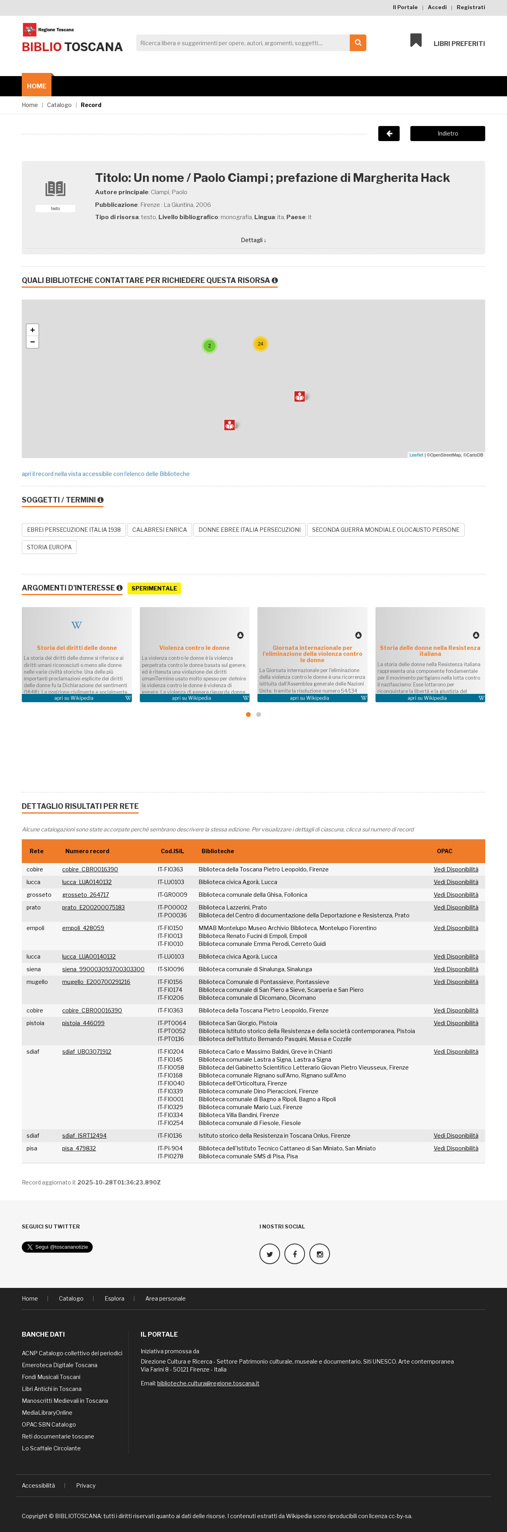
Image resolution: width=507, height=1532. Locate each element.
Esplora (114, 1298)
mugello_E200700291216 (96, 981)
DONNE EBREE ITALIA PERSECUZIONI (249, 529)
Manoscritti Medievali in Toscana (65, 1400)
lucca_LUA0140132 (87, 882)
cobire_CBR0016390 (90, 869)
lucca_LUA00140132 (89, 956)
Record (91, 104)
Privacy (85, 1485)
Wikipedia (82, 698)
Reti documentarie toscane (58, 1436)
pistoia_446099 (83, 1023)
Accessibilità (38, 1485)
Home (36, 86)
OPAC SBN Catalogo (49, 1424)
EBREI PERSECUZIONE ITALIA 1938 (74, 529)
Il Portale (405, 7)
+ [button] (32, 330)
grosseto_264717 (85, 894)
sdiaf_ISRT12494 (84, 1135)
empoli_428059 (83, 928)
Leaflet (416, 455)
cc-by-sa (400, 1516)
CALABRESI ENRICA (159, 529)
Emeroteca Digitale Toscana (59, 1365)
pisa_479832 (79, 1148)
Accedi (437, 7)
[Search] (249, 42)
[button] (248, 714)
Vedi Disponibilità (456, 869)
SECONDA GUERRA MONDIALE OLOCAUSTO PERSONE (385, 529)
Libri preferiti (447, 40)
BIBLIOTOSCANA (78, 1516)
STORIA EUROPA (49, 547)
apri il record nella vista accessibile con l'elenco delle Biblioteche (106, 473)
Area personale (165, 1298)
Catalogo (59, 104)
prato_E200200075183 (93, 907)
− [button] (32, 342)
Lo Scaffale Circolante (51, 1448)
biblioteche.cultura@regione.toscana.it (208, 1383)
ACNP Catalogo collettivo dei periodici (72, 1353)
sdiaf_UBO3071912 (86, 1051)
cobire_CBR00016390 (92, 1010)
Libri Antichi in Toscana (52, 1388)
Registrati (471, 7)
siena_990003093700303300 (103, 969)
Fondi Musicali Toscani (51, 1376)
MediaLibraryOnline (47, 1412)
